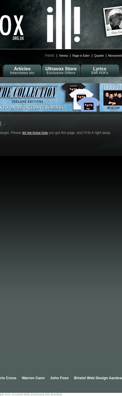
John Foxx (59, 378)
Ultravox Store (61, 70)
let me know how (35, 133)
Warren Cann (33, 378)
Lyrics (100, 70)
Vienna (63, 55)
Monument (115, 55)
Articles (22, 70)
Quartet (99, 55)
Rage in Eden (81, 55)
